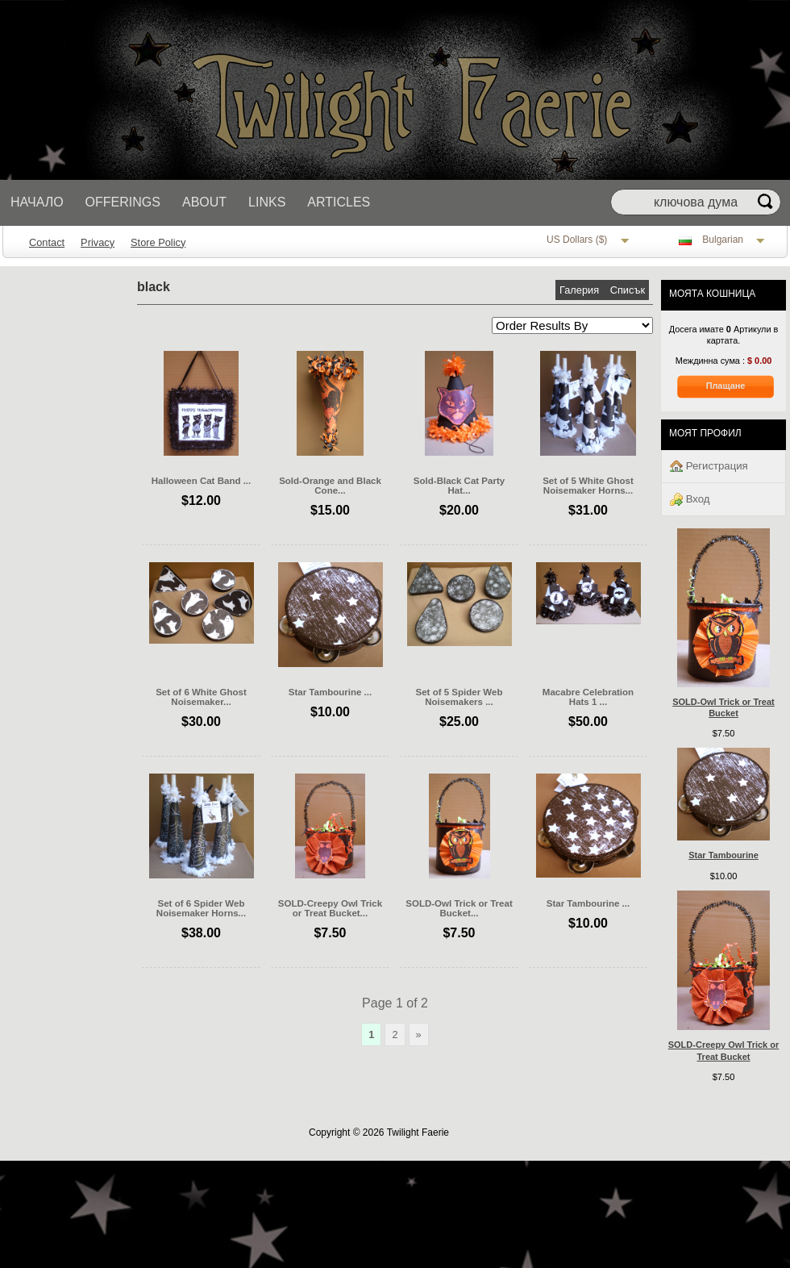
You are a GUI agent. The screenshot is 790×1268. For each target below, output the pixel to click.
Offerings (122, 202)
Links (266, 202)
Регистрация (709, 466)
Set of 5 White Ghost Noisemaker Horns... (588, 485)
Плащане (726, 385)
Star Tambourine (723, 855)
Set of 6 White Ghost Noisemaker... (201, 697)
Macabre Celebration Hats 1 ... (588, 697)
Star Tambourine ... (330, 692)
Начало (37, 202)
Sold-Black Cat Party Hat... (459, 485)
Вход (690, 500)
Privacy (97, 242)
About (204, 202)
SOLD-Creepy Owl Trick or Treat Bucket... (330, 908)
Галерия (580, 290)
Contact (46, 242)
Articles (338, 202)
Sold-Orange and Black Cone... (330, 485)
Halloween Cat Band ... (202, 481)
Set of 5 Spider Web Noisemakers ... (459, 697)
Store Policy (158, 242)
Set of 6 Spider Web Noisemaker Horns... (201, 908)
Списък (627, 290)
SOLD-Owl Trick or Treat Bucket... (458, 908)
